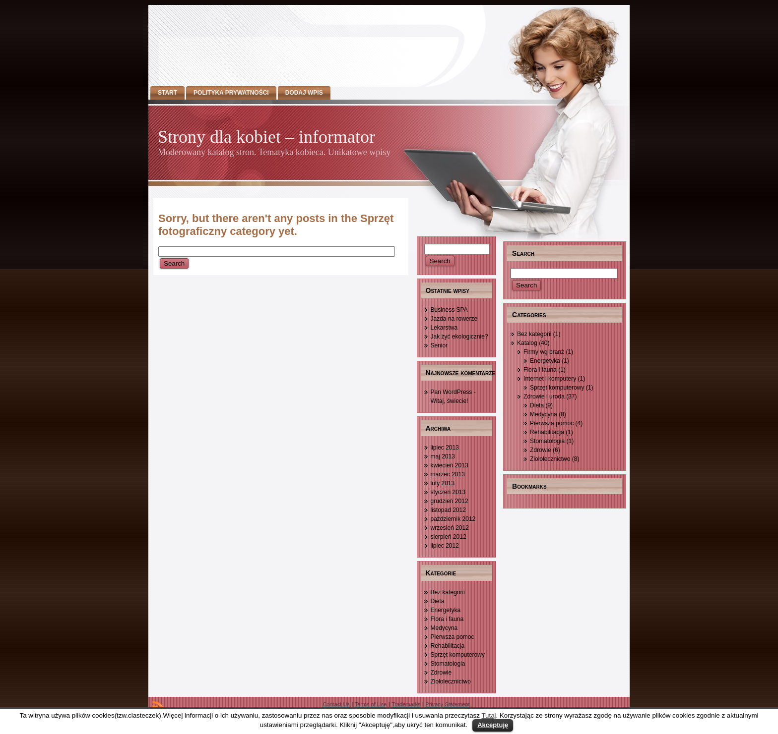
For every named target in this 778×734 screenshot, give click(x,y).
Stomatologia (448, 663)
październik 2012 (453, 518)
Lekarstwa (444, 327)
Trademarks (405, 704)
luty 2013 (443, 483)
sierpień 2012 (448, 536)
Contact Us (336, 704)
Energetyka (446, 610)
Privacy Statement (447, 704)
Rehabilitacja (448, 645)
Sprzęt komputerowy (458, 654)
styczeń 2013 (448, 492)
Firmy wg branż (543, 351)
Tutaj (488, 715)
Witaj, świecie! (449, 400)
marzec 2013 (448, 474)
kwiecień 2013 (449, 465)
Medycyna (444, 627)
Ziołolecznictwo (451, 681)
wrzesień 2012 (450, 527)
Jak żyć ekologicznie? (459, 336)
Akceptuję (492, 725)
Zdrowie (441, 672)
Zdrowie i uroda (544, 396)
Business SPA (449, 309)
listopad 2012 (448, 510)
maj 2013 (443, 456)
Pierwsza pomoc (452, 636)
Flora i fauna (447, 619)
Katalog (527, 342)
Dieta (438, 601)
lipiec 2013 (445, 447)
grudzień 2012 (449, 501)
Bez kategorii (448, 592)
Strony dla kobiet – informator (266, 137)
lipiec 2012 (445, 545)
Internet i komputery (549, 378)
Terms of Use (371, 704)
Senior (439, 345)
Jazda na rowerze (454, 318)
